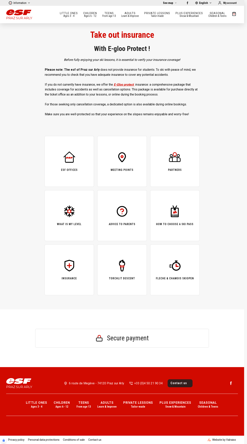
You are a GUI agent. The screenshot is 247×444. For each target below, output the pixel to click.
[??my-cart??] (234, 14)
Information (19, 3)
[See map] (170, 3)
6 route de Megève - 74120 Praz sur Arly (96, 383)
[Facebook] (187, 3)
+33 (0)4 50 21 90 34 (148, 383)
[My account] (227, 3)
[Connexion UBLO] (4, 440)
